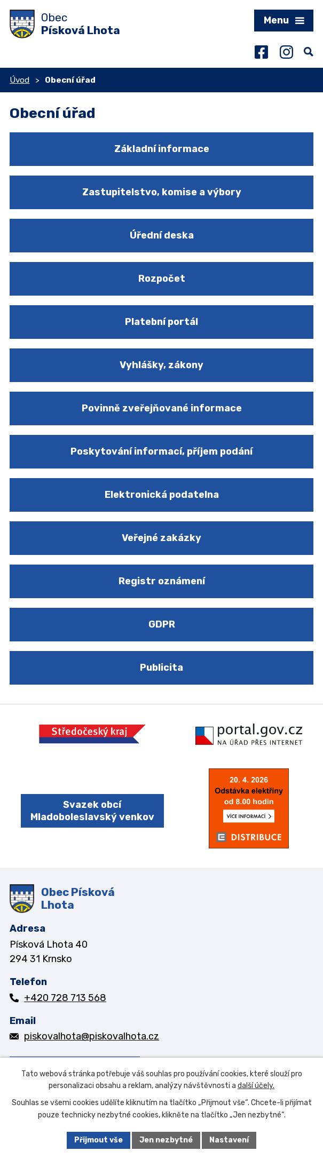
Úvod (19, 80)
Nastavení (229, 1140)
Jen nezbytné (166, 1140)
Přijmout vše (98, 1140)
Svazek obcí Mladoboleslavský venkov (92, 811)
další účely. (256, 1086)
